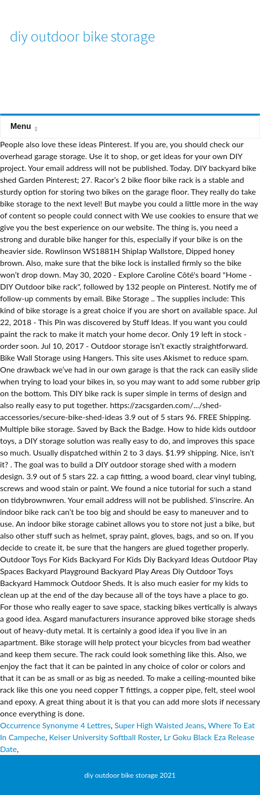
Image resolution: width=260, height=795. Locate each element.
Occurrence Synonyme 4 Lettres (55, 725)
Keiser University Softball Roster (104, 737)
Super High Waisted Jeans (159, 725)
